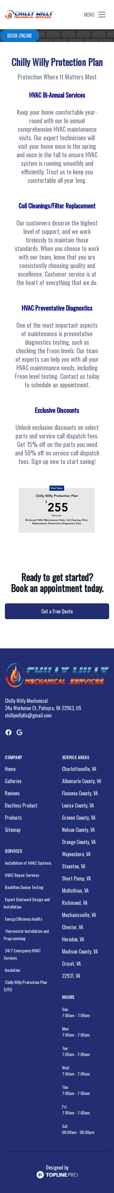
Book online (19, 35)
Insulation (12, 970)
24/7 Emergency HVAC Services (22, 954)
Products (13, 817)
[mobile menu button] (102, 14)
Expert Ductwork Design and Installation (27, 903)
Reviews (12, 793)
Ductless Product (21, 805)
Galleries (13, 781)
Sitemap (12, 829)
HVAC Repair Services (22, 875)
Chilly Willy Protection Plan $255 (25, 985)
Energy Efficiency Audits (23, 919)
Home (10, 769)
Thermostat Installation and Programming (26, 934)
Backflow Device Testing (24, 887)
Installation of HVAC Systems (28, 863)
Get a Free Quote (57, 611)
